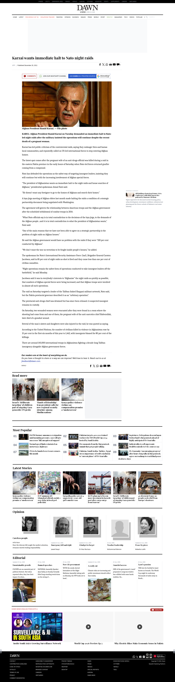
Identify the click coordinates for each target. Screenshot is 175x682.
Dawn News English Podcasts (25, 609)
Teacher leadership (115, 545)
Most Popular (22, 430)
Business (75, 17)
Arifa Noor (16, 542)
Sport (103, 17)
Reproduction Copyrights (45, 664)
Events (106, 1)
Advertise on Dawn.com (44, 666)
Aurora (82, 1)
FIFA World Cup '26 (32, 17)
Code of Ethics (15, 666)
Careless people (20, 538)
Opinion (67, 17)
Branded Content (132, 191)
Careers (124, 1)
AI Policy (13, 669)
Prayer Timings (67, 661)
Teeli (115, 669)
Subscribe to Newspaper (44, 661)
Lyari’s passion (144, 564)
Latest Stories (22, 468)
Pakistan (59, 17)
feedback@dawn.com (31, 361)
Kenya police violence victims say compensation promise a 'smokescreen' (72, 406)
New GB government (71, 564)
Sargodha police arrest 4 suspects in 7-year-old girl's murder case (73, 498)
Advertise (98, 1)
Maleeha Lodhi (140, 549)
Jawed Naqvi (55, 549)
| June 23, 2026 (87, 12)
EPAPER (41, 1)
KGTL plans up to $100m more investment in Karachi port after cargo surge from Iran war (99, 499)
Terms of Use (14, 672)
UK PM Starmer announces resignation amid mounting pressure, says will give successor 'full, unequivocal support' (45, 438)
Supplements (115, 1)
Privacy (12, 675)
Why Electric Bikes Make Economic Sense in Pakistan (139, 643)
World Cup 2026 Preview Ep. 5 (88, 643)
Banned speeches (45, 565)
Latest (21, 17)
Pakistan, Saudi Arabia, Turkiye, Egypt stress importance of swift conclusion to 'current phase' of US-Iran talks (95, 453)
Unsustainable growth (22, 565)
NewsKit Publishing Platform (157, 664)
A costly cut (92, 566)
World (96, 17)
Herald (74, 1)
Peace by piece (141, 545)
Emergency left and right (61, 545)
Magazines (118, 17)
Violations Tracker (47, 17)
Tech (125, 17)
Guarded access (120, 565)
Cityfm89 (116, 664)
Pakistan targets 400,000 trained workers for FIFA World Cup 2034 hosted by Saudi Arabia (93, 438)
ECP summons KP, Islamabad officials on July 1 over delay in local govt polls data (49, 499)
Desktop (64, 669)
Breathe (110, 17)
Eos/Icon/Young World (121, 661)
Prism (90, 17)
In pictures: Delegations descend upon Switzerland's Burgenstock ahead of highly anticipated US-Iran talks (145, 438)
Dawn (89, 661)
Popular (139, 17)
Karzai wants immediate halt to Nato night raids (52, 57)
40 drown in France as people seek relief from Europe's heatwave (147, 498)
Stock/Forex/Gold (68, 664)
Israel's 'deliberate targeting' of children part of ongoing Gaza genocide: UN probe (22, 406)
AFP (13, 65)
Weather (65, 666)
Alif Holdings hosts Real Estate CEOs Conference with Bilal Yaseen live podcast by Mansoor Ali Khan (148, 195)
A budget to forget (86, 545)
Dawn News (91, 675)
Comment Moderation (17, 678)
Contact (13, 661)
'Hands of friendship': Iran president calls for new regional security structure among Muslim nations (48, 407)
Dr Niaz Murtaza (84, 549)
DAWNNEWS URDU (57, 1)
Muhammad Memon (114, 549)
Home (15, 17)
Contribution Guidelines (18, 664)
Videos (131, 17)
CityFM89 (90, 1)
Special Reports (93, 669)
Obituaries (132, 1)
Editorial (19, 558)
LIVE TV (47, 1)
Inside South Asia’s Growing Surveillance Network (37, 643)
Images (67, 1)
